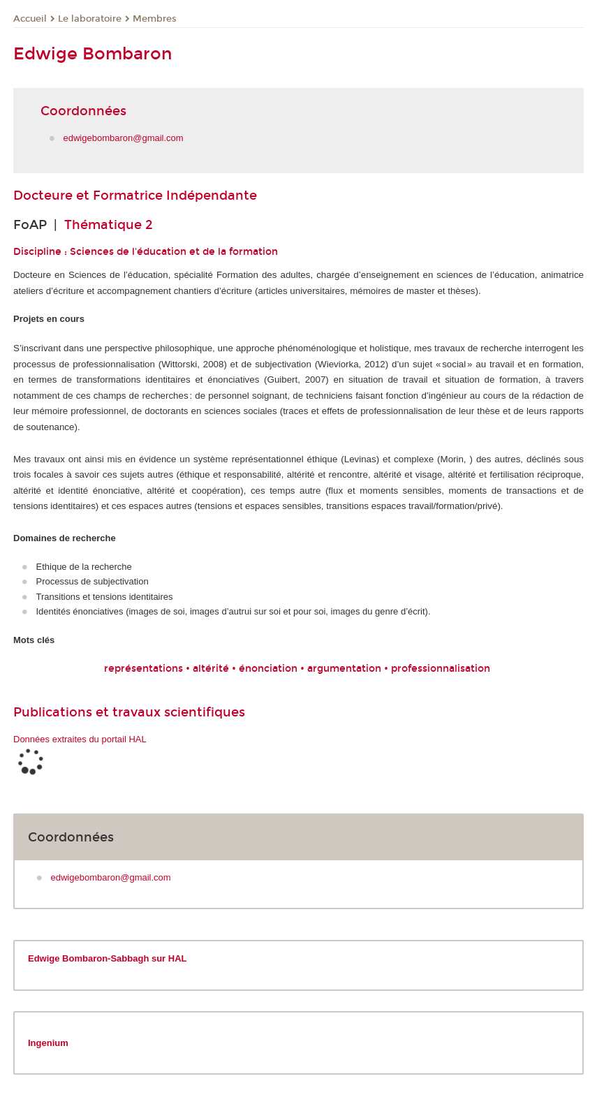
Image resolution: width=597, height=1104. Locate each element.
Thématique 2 (108, 225)
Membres (155, 18)
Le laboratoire (89, 18)
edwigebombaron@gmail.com (124, 138)
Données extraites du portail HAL (80, 739)
